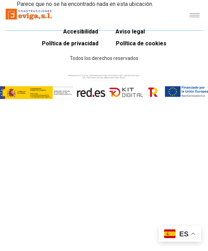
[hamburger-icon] (194, 15)
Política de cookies (141, 43)
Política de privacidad (70, 43)
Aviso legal (130, 31)
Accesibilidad (80, 31)
